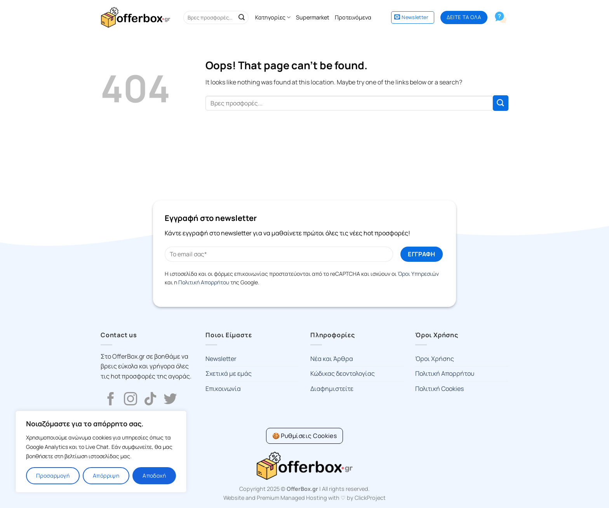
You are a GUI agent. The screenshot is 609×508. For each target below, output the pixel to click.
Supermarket (312, 17)
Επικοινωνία (223, 388)
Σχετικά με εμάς (228, 373)
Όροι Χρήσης (434, 358)
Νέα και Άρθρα (331, 358)
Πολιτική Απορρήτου (203, 282)
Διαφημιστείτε (331, 388)
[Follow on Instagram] (130, 399)
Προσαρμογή (53, 475)
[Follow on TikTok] (150, 399)
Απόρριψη (106, 475)
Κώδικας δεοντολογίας (342, 373)
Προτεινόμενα (353, 17)
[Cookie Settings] (304, 435)
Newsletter (221, 358)
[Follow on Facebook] (110, 399)
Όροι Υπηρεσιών (418, 273)
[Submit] (241, 17)
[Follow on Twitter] (170, 399)
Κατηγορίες (273, 17)
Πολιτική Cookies (439, 388)
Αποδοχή (154, 475)
